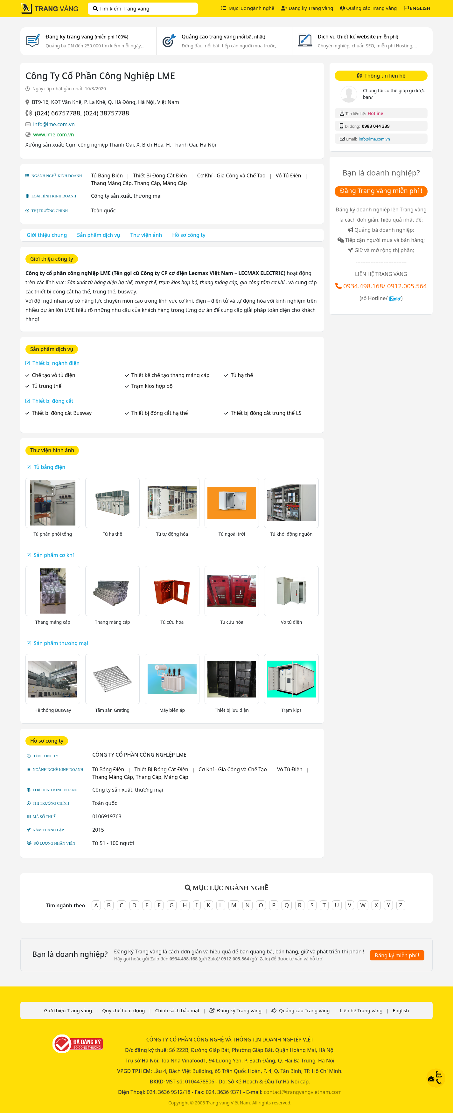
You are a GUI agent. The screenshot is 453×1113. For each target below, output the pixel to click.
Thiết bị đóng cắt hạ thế (159, 412)
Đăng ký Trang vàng (307, 8)
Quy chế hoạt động (123, 1010)
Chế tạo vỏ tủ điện (53, 375)
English (401, 1010)
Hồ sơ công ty (188, 234)
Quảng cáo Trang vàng (368, 8)
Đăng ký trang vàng (86, 36)
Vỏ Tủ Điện (288, 175)
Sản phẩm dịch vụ (98, 234)
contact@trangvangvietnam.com (303, 1092)
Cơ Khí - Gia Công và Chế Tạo (231, 175)
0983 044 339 (375, 126)
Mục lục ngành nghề (248, 8)
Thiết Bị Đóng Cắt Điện (160, 175)
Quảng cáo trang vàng (223, 36)
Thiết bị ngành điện (56, 363)
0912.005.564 (407, 286)
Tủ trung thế (46, 385)
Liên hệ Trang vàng (361, 1010)
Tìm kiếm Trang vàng (121, 8)
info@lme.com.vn (54, 124)
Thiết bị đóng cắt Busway (62, 412)
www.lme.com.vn (53, 134)
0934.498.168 (363, 286)
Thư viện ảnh (146, 234)
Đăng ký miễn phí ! (397, 955)
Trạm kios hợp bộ (152, 385)
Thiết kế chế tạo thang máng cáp (170, 375)
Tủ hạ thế (242, 375)
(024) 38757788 (106, 113)
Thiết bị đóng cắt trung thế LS (266, 412)
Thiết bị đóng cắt (52, 400)
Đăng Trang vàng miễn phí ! (381, 190)
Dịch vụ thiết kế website (358, 36)
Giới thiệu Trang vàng (68, 1010)
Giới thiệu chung (47, 234)
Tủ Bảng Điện (107, 175)
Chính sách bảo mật (177, 1010)
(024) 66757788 (57, 113)
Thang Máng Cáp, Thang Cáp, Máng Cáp (139, 183)
